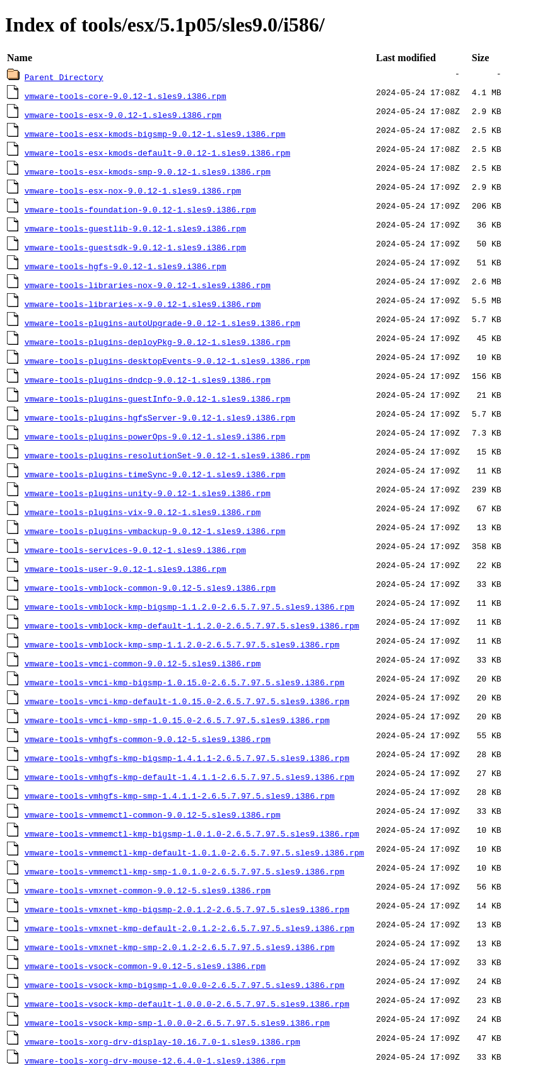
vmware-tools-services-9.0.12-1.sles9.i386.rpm (135, 549)
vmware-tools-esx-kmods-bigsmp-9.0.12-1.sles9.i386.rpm (155, 133)
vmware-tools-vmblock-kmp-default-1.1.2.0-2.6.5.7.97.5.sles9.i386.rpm (192, 625)
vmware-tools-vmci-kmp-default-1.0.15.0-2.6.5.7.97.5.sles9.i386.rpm (187, 701)
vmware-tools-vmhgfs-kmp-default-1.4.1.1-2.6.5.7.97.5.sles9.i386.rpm (190, 776)
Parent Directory (64, 77)
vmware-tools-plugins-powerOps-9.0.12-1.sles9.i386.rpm (155, 436)
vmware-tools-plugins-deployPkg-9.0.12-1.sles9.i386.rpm (157, 341)
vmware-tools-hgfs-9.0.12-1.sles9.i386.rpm (125, 266)
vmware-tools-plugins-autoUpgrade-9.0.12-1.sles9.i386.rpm (162, 322)
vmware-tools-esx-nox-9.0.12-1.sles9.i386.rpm (133, 190)
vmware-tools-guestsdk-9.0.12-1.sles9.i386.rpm (135, 247)
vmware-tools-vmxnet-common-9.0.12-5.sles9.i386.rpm (148, 890)
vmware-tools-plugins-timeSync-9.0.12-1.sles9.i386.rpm (155, 474)
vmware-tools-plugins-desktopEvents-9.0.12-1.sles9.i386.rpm (167, 360)
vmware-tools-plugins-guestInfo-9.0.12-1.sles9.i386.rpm (157, 398)
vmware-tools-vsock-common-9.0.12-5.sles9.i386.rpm (145, 966)
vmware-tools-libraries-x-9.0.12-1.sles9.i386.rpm (143, 304)
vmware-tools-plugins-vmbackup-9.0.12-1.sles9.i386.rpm (155, 530)
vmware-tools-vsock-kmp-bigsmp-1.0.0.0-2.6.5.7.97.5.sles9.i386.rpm (184, 984)
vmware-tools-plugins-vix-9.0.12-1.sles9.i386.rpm (143, 512)
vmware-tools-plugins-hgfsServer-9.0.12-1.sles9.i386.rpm (160, 417)
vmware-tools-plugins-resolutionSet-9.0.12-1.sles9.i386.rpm (167, 455)
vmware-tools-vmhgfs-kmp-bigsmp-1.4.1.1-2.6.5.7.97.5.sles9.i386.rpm (187, 757)
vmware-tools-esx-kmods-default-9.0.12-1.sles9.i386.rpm (157, 152)
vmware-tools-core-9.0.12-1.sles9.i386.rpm (125, 96)
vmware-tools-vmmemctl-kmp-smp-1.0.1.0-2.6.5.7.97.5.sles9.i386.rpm (184, 871)
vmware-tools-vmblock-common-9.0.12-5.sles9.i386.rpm (150, 587)
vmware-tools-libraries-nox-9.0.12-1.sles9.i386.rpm (148, 285)
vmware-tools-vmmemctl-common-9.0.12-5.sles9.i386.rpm (153, 814)
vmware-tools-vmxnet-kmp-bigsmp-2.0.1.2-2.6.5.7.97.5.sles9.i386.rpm (187, 909)
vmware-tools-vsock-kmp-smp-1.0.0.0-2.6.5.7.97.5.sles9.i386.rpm (177, 1022)
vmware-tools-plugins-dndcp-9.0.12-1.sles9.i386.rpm (148, 379)
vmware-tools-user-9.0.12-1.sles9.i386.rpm (125, 568)
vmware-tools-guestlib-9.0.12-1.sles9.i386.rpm (135, 228)
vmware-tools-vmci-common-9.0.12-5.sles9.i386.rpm (143, 663)
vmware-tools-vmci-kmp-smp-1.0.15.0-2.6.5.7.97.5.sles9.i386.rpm (177, 720)
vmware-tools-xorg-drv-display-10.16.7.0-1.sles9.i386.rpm (162, 1041)
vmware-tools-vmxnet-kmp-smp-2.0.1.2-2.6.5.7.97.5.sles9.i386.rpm (179, 947)
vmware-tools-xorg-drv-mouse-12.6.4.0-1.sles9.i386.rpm (155, 1060)
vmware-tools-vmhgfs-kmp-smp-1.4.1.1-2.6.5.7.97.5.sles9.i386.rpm (179, 795)
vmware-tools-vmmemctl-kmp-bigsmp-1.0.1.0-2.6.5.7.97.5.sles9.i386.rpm (192, 833)
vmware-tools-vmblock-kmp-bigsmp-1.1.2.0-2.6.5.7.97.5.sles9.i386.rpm (190, 606)
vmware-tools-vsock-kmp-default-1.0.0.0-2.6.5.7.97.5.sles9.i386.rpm (187, 1003)
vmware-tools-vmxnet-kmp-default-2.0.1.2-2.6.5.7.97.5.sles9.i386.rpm (190, 928)
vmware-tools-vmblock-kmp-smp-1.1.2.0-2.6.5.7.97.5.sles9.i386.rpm (182, 644)
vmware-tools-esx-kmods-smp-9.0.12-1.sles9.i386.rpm (148, 171)
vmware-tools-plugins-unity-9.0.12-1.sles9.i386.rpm (148, 493)
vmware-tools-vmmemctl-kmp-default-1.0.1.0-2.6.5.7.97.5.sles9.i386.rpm (194, 852)
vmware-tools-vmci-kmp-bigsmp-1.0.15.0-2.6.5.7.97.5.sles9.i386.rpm (184, 682)
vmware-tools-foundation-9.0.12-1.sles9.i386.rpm (140, 209)
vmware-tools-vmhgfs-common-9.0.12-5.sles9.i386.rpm (148, 739)
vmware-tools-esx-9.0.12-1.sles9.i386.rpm (123, 114)
